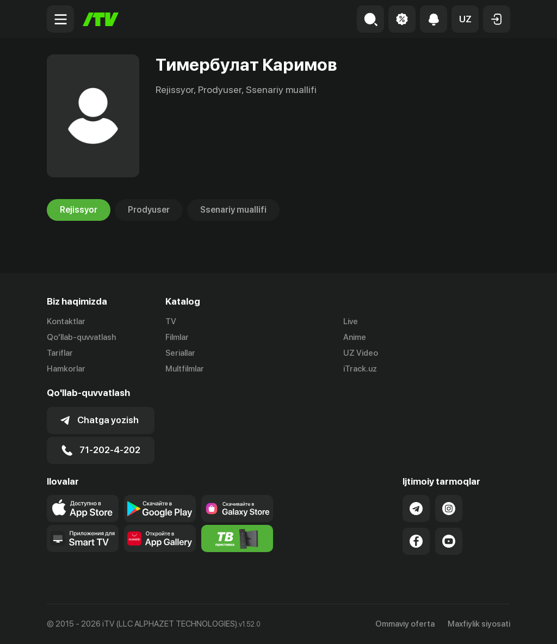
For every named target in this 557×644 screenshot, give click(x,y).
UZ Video (360, 353)
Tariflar (60, 353)
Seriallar (180, 353)
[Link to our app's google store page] (160, 508)
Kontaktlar (66, 321)
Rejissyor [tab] (78, 210)
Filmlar (177, 337)
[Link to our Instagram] (448, 508)
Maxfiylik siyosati (479, 624)
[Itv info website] (237, 538)
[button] (465, 19)
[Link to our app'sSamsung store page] (237, 508)
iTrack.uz (360, 369)
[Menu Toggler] (60, 19)
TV (170, 321)
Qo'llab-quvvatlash (81, 337)
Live (350, 321)
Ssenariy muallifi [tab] (233, 210)
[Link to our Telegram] (416, 508)
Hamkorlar (66, 369)
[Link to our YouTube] (448, 541)
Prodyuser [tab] (149, 210)
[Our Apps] (83, 538)
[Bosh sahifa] (101, 19)
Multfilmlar (184, 369)
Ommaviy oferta (405, 624)
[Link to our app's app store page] (83, 508)
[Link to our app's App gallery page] (160, 538)
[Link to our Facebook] (416, 541)
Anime (354, 337)
